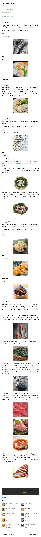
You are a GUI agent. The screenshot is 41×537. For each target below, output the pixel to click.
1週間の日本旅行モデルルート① (30, 503)
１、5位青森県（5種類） (8, 9)
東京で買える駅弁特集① (10, 513)
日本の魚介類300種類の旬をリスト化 (12, 508)
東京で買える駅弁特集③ (29, 508)
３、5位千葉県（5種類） (8, 16)
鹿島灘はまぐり (19, 163)
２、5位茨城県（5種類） (8, 12)
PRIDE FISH (26, 87)
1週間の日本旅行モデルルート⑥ (11, 503)
